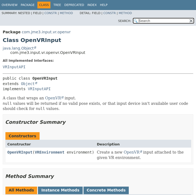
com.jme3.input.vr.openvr (46, 32)
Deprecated (74, 5)
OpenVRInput (20, 152)
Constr (50, 13)
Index (92, 5)
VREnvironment (50, 152)
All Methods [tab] (21, 190)
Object (28, 84)
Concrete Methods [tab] (106, 190)
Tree (57, 5)
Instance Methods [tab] (60, 190)
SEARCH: (124, 21)
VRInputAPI (14, 67)
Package (28, 5)
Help (104, 5)
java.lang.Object (18, 48)
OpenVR (53, 98)
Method (66, 13)
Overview (10, 5)
